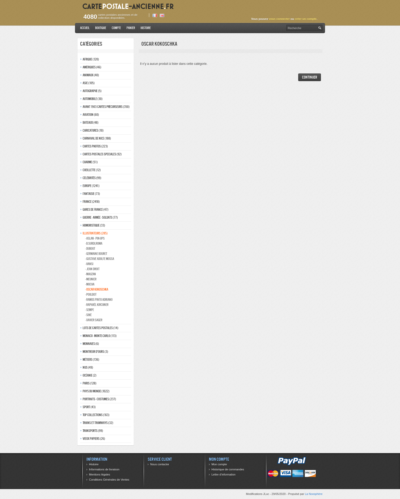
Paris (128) (89, 383)
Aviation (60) (91, 115)
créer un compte (306, 18)
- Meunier (90, 279)
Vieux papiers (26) (94, 439)
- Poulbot (90, 294)
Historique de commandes (227, 469)
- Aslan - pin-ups (95, 238)
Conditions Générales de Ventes (109, 479)
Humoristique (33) (94, 225)
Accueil (85, 28)
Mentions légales (99, 474)
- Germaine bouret (96, 254)
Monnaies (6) (91, 344)
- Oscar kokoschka (96, 289)
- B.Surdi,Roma (93, 243)
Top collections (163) (96, 415)
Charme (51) (90, 162)
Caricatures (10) (93, 130)
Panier (131, 28)
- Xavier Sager (93, 320)
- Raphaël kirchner (96, 305)
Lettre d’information (223, 474)
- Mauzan (90, 274)
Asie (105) (89, 83)
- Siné (88, 315)
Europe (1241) (91, 186)
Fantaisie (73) (91, 194)
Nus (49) (88, 367)
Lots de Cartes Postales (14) (100, 328)
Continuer (309, 77)
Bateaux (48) (90, 122)
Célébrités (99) (92, 178)
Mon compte (219, 464)
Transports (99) (93, 431)
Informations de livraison (104, 469)
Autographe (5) (92, 91)
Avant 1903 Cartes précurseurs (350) (106, 107)
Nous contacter (159, 464)
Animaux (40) (91, 75)
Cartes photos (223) (95, 146)
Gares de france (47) (95, 209)
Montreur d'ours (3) (95, 352)
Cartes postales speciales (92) (102, 154)
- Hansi (89, 264)
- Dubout (90, 249)
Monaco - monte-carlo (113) (100, 336)
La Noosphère (313, 493)
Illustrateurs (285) (95, 233)
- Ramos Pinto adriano (98, 300)
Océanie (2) (89, 375)
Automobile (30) (93, 99)
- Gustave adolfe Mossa (99, 259)
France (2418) (91, 202)
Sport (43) (89, 407)
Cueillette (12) (92, 170)
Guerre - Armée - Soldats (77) (100, 217)
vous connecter (279, 18)
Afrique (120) (91, 59)
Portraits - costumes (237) (99, 399)
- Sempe (89, 310)
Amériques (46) (92, 67)
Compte (116, 28)
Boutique (100, 28)
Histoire (146, 28)
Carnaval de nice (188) (97, 138)
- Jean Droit (92, 269)
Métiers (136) (91, 359)
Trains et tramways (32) (98, 423)
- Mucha (89, 284)
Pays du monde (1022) (96, 391)
